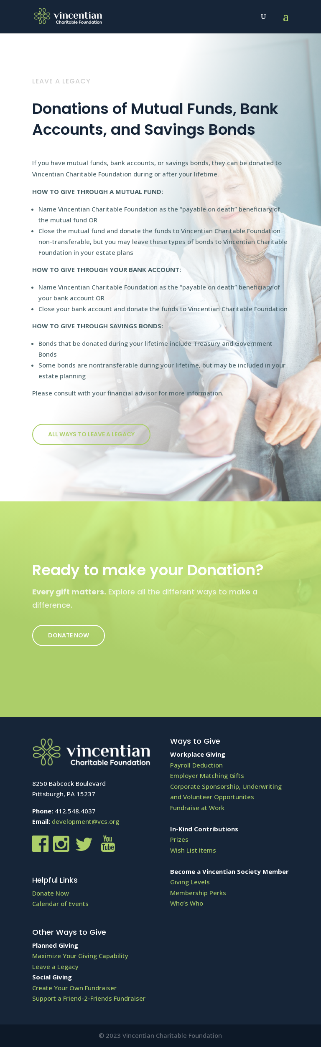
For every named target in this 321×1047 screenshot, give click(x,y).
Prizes (179, 839)
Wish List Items (193, 850)
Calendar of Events (60, 903)
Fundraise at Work (197, 807)
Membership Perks (198, 892)
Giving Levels (190, 882)
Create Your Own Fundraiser (74, 988)
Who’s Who (186, 903)
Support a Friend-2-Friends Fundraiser (88, 998)
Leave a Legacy (55, 966)
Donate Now (68, 635)
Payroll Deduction (196, 765)
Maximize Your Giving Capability (80, 955)
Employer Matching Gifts (207, 775)
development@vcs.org (85, 821)
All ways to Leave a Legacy (91, 434)
